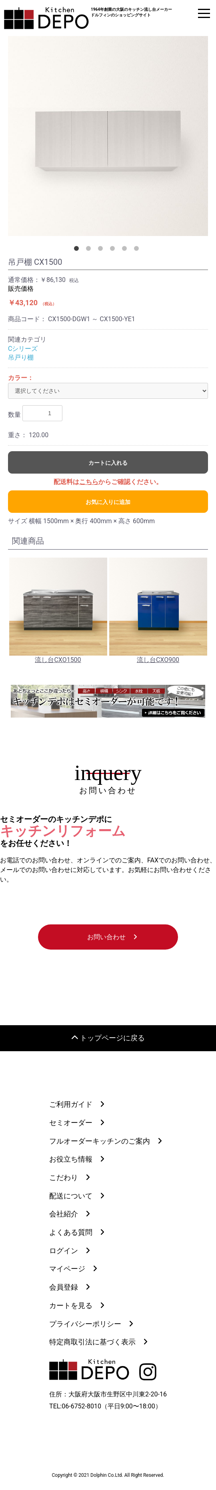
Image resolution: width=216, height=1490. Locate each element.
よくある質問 (70, 1232)
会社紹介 (63, 1214)
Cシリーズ (23, 348)
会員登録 (63, 1287)
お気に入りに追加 (108, 502)
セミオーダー (70, 1122)
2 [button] (90, 250)
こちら (88, 482)
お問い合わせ (106, 937)
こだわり (63, 1177)
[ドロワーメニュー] (204, 13)
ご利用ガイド (70, 1104)
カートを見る (70, 1305)
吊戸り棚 (21, 357)
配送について (70, 1196)
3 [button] (102, 250)
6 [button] (138, 250)
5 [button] (126, 250)
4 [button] (114, 250)
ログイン (63, 1250)
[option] (108, 136)
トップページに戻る (108, 1038)
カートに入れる (108, 463)
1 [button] (78, 250)
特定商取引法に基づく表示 (92, 1342)
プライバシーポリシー (85, 1324)
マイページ (67, 1268)
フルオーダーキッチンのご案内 (99, 1141)
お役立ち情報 (70, 1159)
